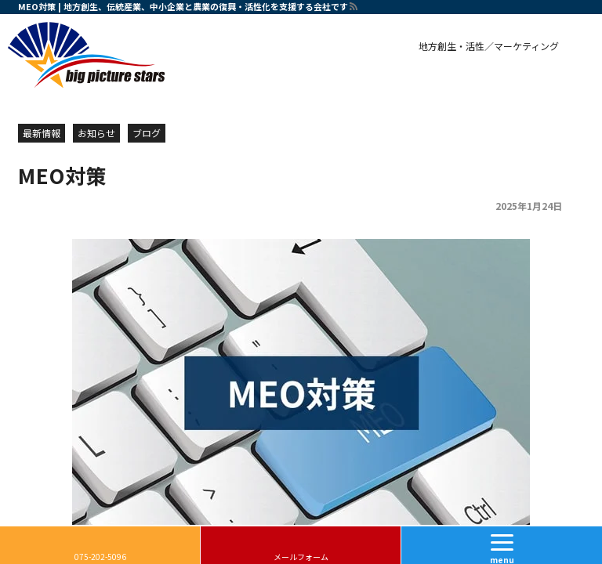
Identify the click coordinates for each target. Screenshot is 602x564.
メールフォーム (301, 556)
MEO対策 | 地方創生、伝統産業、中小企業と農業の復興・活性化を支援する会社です (183, 6)
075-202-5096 (100, 556)
